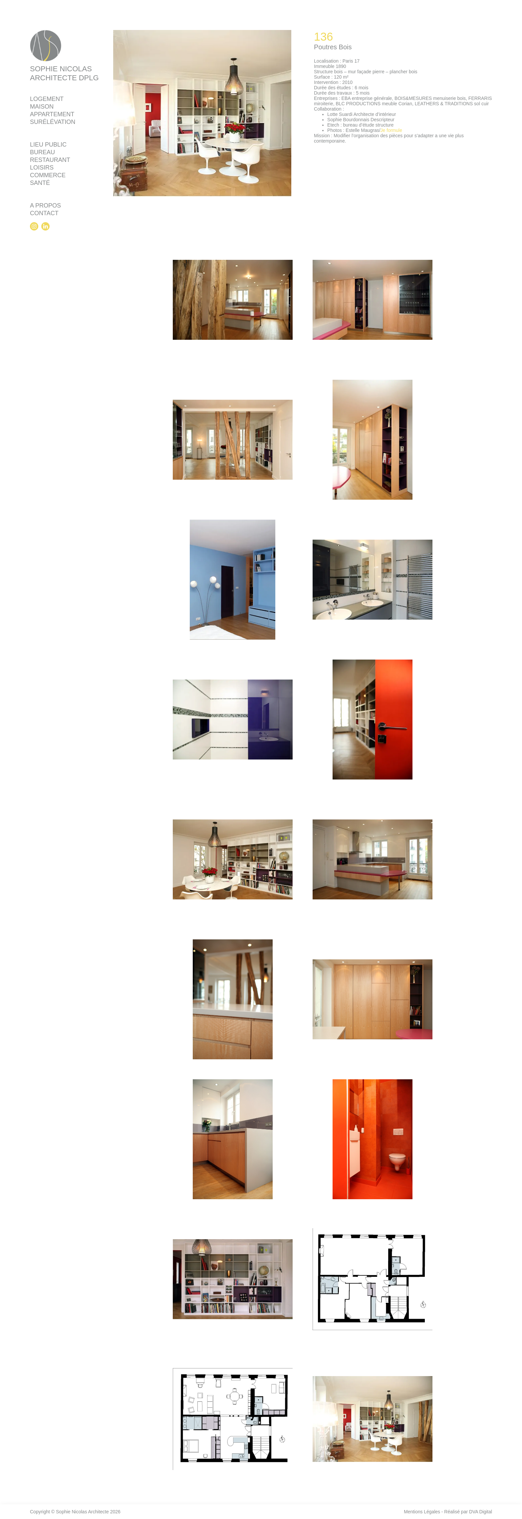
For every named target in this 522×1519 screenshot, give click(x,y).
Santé (40, 184)
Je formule (391, 130)
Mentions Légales (421, 1511)
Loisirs (42, 168)
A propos (45, 206)
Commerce (48, 176)
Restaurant (50, 161)
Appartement (52, 115)
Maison (42, 107)
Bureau (42, 153)
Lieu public (48, 145)
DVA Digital (480, 1511)
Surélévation (52, 123)
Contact (44, 214)
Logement (47, 100)
